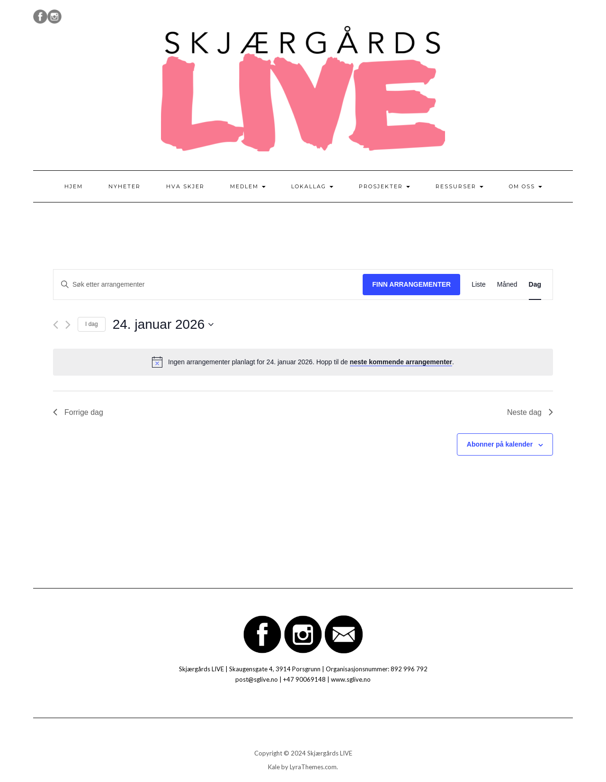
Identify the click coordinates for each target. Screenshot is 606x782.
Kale (274, 767)
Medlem (248, 186)
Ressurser (459, 186)
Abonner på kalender (500, 444)
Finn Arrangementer (411, 284)
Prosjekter (384, 186)
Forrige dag (78, 412)
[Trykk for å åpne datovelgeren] (163, 324)
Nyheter (124, 186)
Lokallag (312, 186)
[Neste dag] (68, 324)
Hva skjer (185, 186)
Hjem (73, 186)
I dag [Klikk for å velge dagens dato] (91, 324)
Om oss (525, 186)
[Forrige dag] (55, 324)
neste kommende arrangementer (401, 362)
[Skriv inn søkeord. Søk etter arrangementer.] (208, 284)
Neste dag (530, 412)
